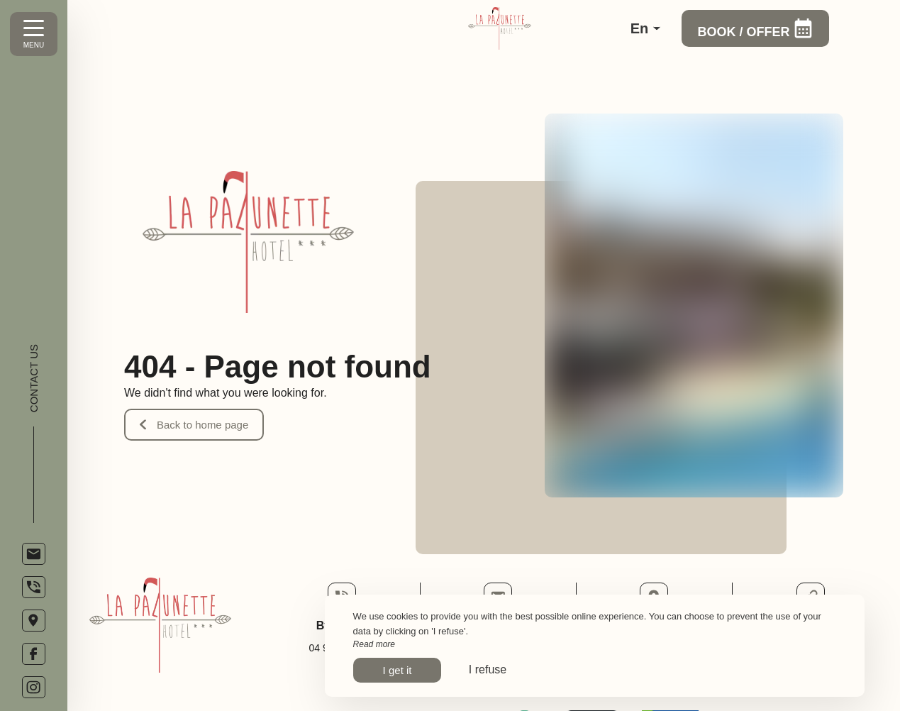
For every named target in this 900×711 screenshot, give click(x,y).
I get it (397, 670)
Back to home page (194, 425)
